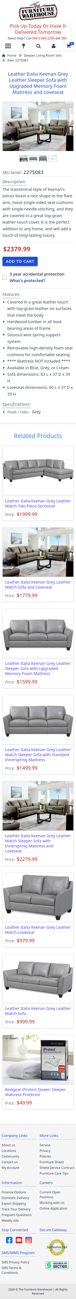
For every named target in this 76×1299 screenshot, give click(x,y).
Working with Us (52, 1202)
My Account (10, 1167)
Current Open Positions (50, 1194)
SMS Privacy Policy (15, 1262)
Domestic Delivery (15, 1198)
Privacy (45, 1150)
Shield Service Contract (57, 1167)
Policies (45, 1156)
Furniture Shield (52, 1162)
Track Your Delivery (16, 1209)
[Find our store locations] (23, 46)
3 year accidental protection (37, 274)
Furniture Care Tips (54, 1173)
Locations (9, 1150)
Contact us (10, 1162)
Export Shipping (14, 1203)
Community (10, 1156)
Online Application (54, 1208)
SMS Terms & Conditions (11, 1270)
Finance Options (14, 1192)
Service (45, 1145)
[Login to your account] (53, 46)
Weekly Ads (10, 1220)
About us (8, 1145)
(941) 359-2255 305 (49, 38)
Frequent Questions (16, 1215)
